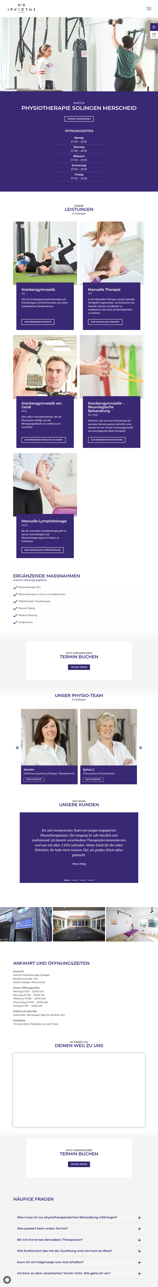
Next (140, 748)
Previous (17, 748)
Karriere (145, 8)
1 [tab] (67, 880)
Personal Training (115, 8)
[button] (7, 1280)
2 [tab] (75, 880)
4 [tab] (91, 880)
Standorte (49, 8)
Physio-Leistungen (80, 8)
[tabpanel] (79, 847)
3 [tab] (83, 880)
